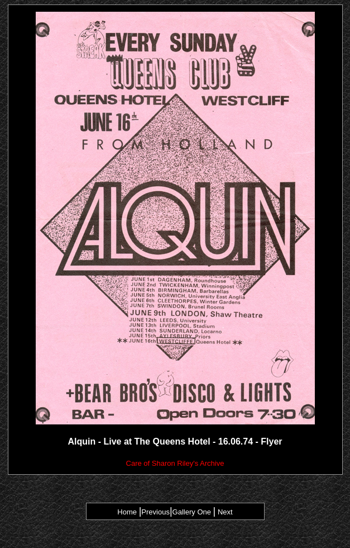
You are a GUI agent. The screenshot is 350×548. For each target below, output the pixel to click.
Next (225, 512)
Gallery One (192, 512)
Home (127, 512)
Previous (155, 512)
